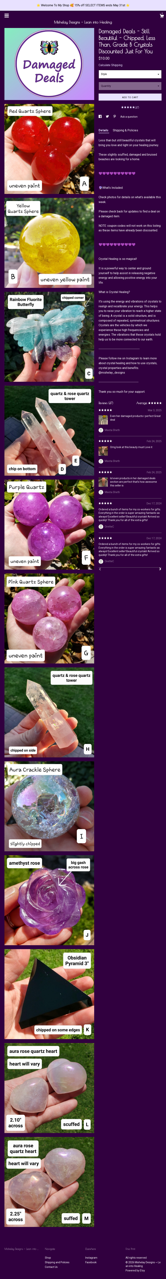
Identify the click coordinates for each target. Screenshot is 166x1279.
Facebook (91, 1262)
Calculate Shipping (110, 65)
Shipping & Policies (125, 130)
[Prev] (100, 569)
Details (104, 130)
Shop (48, 1257)
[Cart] (162, 16)
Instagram (91, 1257)
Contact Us (51, 1266)
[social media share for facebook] (100, 116)
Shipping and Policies (57, 1262)
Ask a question (129, 116)
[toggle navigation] (6, 15)
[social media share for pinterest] (115, 116)
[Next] (160, 569)
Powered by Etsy (135, 1270)
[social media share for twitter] (107, 116)
